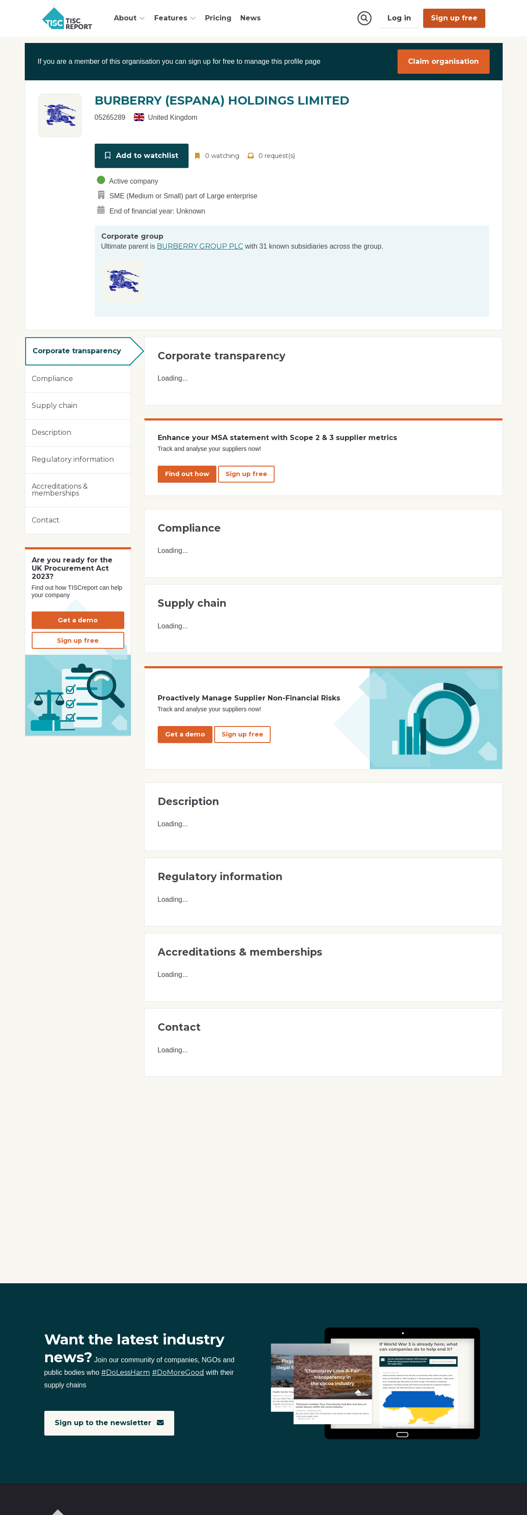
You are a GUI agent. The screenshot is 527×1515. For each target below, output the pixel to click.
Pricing (218, 18)
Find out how (187, 474)
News (250, 18)
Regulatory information (73, 459)
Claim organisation (443, 61)
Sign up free (454, 18)
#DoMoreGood (178, 1372)
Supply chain (54, 405)
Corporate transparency (77, 351)
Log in (399, 18)
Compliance (52, 379)
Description (51, 432)
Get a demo (78, 620)
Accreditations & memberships (60, 489)
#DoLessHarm (125, 1372)
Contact (46, 520)
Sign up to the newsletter (109, 1423)
